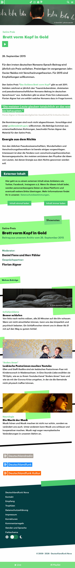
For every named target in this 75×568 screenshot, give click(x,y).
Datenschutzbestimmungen (35, 194)
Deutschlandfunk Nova (17, 492)
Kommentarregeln (14, 523)
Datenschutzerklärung (16, 510)
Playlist (56, 564)
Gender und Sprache (15, 527)
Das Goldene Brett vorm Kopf (35, 84)
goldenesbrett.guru (18, 125)
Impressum (11, 514)
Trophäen (10, 505)
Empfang (10, 501)
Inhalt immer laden (55, 203)
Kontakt (9, 496)
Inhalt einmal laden (19, 203)
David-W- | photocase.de (64, 22)
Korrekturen (11, 519)
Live (19, 564)
